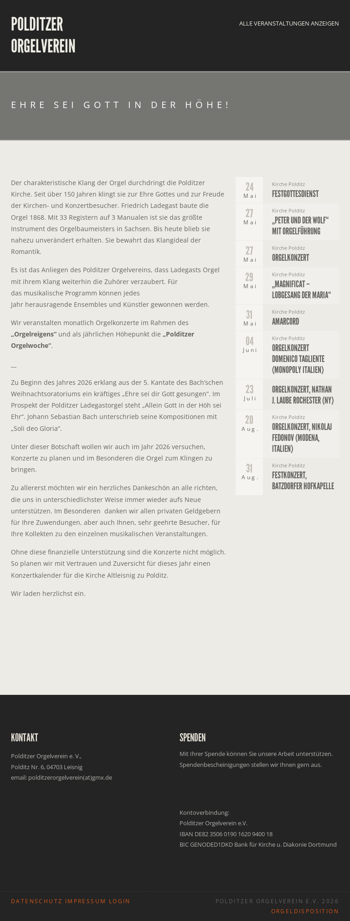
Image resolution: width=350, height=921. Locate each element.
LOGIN (120, 901)
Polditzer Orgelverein (43, 35)
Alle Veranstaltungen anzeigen (289, 23)
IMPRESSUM (86, 901)
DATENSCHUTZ (36, 901)
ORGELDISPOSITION (305, 911)
